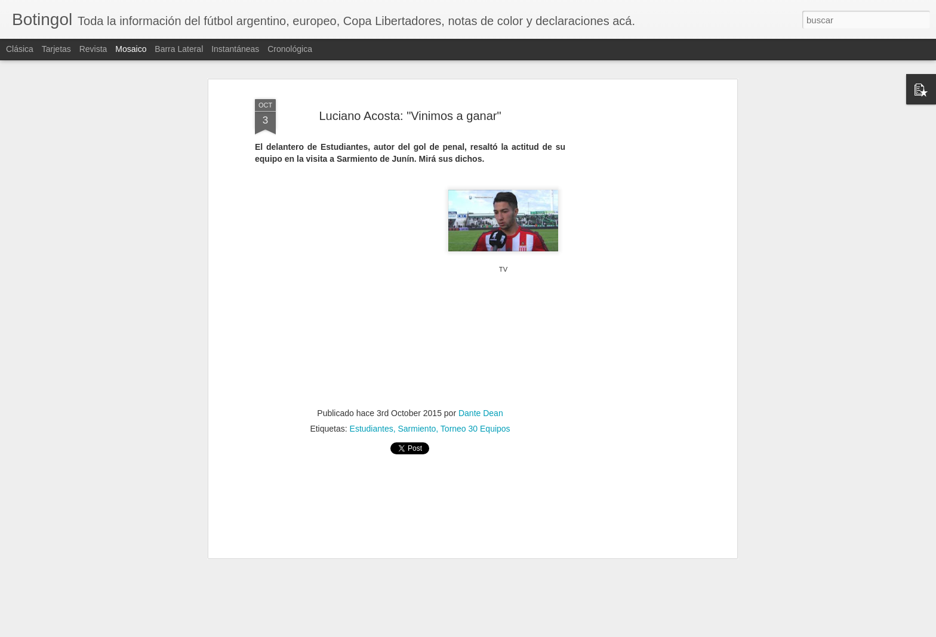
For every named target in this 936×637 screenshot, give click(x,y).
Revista (93, 49)
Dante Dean (480, 412)
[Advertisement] (631, 280)
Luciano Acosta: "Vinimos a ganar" (410, 115)
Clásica (19, 49)
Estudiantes (371, 428)
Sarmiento (417, 428)
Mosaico (130, 49)
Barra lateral (179, 49)
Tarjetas (56, 49)
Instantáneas (235, 49)
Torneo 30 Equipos (475, 428)
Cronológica (289, 49)
